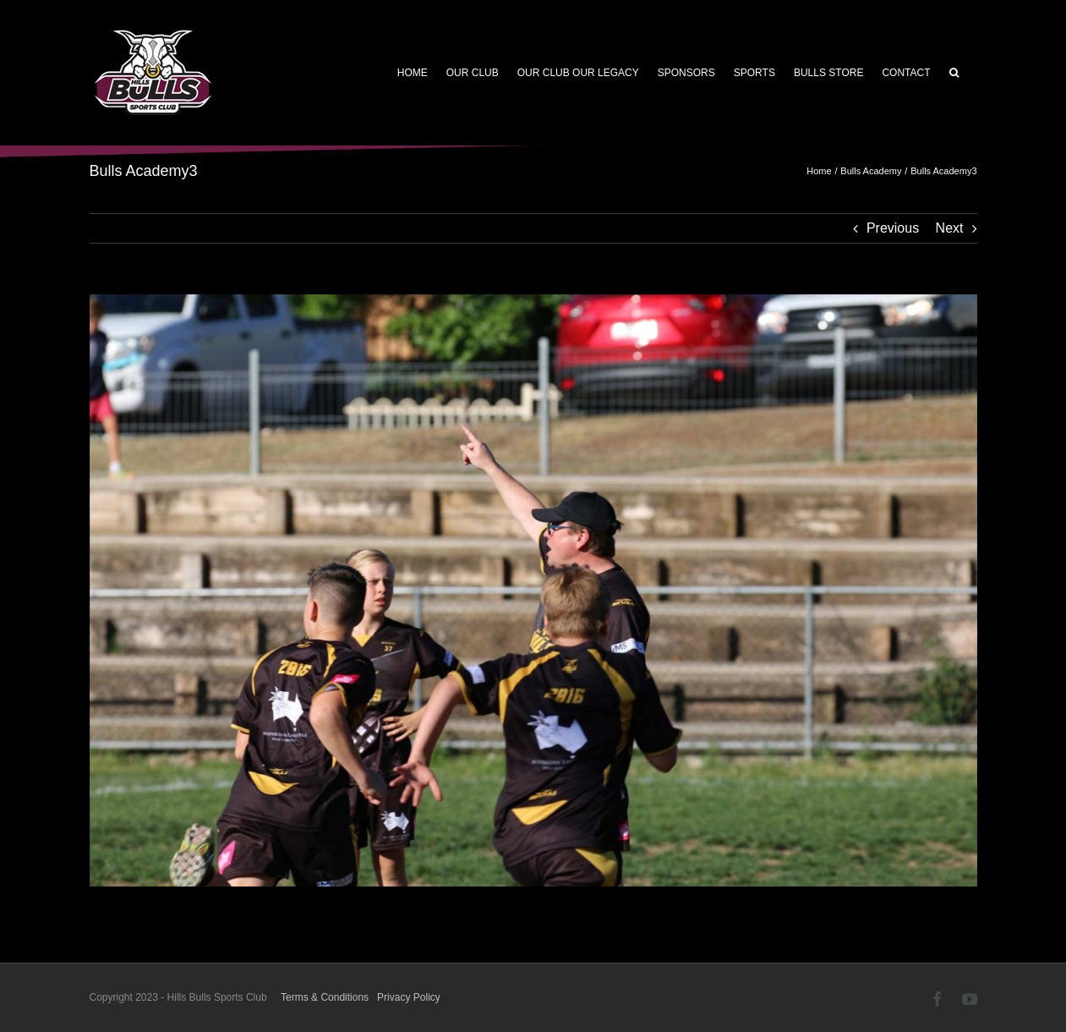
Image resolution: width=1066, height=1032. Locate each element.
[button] (954, 72)
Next (950, 228)
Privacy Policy (408, 997)
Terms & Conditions (325, 997)
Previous (892, 228)
